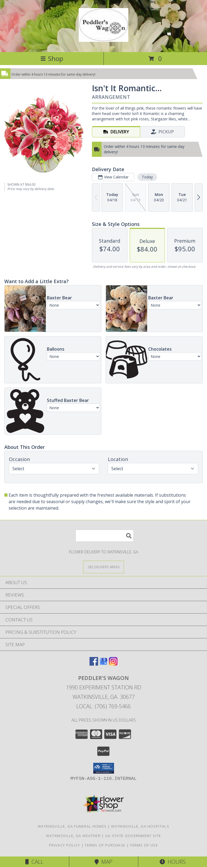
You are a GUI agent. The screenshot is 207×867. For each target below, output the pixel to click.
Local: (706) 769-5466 (103, 706)
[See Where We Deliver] (103, 566)
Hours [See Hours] (173, 861)
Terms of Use (144, 845)
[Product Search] (104, 536)
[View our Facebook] (93, 664)
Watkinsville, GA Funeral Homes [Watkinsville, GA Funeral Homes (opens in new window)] (72, 826)
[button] (103, 768)
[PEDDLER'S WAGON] (103, 39)
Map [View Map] (103, 861)
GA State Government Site (133, 835)
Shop (51, 58)
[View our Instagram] (113, 664)
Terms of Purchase (105, 845)
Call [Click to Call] (34, 861)
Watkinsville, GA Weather (73, 835)
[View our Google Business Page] (103, 664)
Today (147, 177)
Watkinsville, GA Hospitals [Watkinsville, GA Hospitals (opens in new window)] (140, 826)
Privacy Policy (64, 845)
